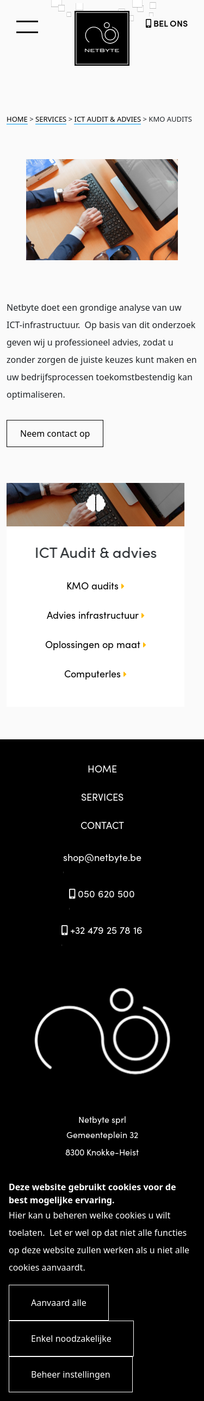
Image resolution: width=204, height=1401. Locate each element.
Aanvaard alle (58, 1303)
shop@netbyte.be (102, 857)
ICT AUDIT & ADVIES (107, 119)
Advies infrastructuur (96, 614)
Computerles (95, 673)
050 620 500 (102, 893)
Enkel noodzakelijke (71, 1339)
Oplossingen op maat (95, 644)
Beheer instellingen (70, 1374)
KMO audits (95, 585)
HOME (17, 119)
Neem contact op (55, 433)
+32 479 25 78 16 (102, 930)
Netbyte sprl (102, 1136)
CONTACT (102, 825)
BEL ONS (167, 23)
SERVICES (50, 119)
